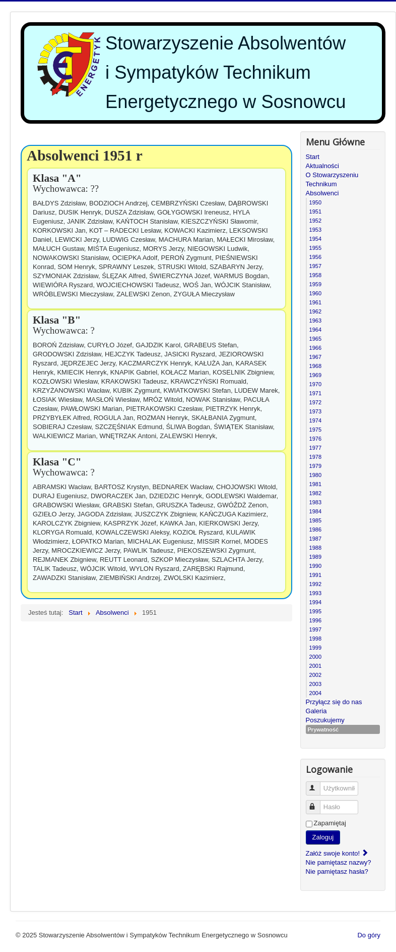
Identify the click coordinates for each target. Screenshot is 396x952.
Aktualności (322, 166)
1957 (315, 266)
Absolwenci (322, 193)
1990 (315, 566)
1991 (315, 575)
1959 (315, 284)
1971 (315, 393)
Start (312, 157)
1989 (315, 557)
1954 (315, 239)
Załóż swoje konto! (337, 853)
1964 (315, 330)
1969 (315, 375)
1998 (315, 639)
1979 (315, 466)
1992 (315, 584)
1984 (315, 511)
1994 (315, 602)
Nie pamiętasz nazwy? (338, 862)
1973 (315, 411)
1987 (315, 539)
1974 (315, 420)
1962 (315, 311)
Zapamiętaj (330, 823)
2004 (315, 693)
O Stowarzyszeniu (332, 175)
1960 (315, 293)
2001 (315, 666)
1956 (315, 257)
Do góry (368, 935)
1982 (315, 493)
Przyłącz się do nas (334, 702)
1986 (315, 529)
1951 (315, 211)
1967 (315, 357)
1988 (315, 548)
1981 (315, 484)
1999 (315, 648)
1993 (315, 593)
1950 (315, 202)
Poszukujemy (325, 720)
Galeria (316, 711)
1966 (315, 348)
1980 (315, 475)
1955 (315, 248)
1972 (315, 402)
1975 (315, 430)
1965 (315, 339)
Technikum (321, 184)
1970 (315, 384)
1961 (315, 302)
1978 (315, 457)
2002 (315, 675)
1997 (315, 629)
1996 (315, 620)
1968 (315, 366)
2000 (315, 657)
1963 (315, 321)
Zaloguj (323, 837)
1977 (315, 448)
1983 (315, 502)
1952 (315, 221)
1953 (315, 230)
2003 (315, 684)
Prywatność (323, 729)
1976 (315, 439)
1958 (315, 275)
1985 (315, 520)
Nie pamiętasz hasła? (337, 871)
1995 (315, 611)
